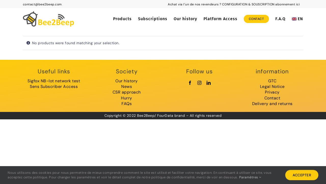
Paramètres (250, 177)
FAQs (126, 103)
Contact (272, 98)
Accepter (302, 175)
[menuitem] (297, 19)
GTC (272, 81)
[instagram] (199, 83)
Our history (126, 81)
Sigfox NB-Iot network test (54, 81)
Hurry (126, 98)
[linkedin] (209, 83)
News (126, 86)
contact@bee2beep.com (42, 4)
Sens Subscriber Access (54, 86)
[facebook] (190, 83)
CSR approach (127, 92)
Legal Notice (272, 86)
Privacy (272, 92)
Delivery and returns (272, 103)
